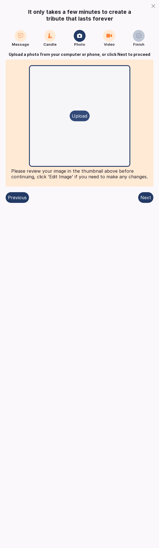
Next (145, 197)
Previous (17, 197)
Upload (79, 116)
